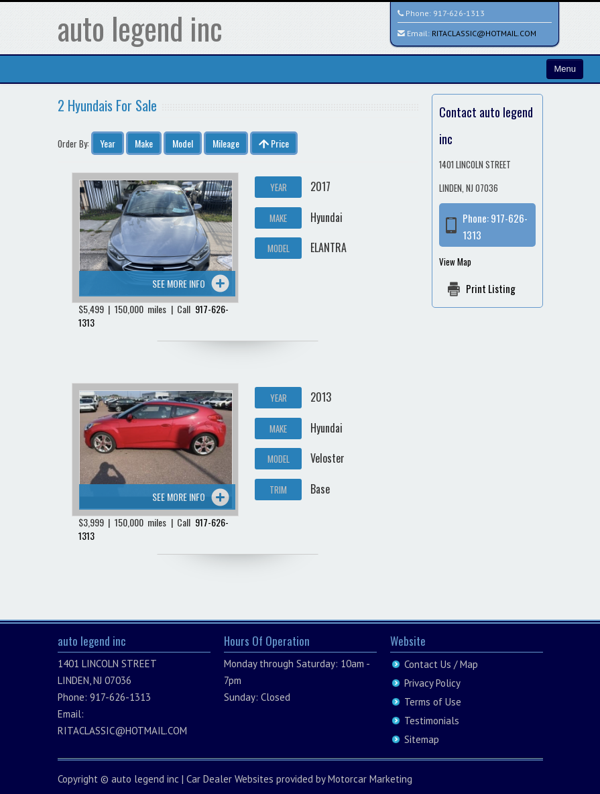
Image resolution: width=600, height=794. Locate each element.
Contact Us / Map (441, 664)
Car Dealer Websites (230, 779)
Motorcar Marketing (370, 779)
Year (107, 143)
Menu (565, 69)
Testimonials (431, 720)
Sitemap (421, 739)
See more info (178, 283)
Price (274, 143)
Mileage (226, 143)
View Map (455, 261)
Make (144, 143)
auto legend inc (140, 27)
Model (182, 143)
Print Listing (491, 288)
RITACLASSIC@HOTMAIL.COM (484, 33)
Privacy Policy (432, 683)
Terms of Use (432, 701)
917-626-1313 (459, 13)
